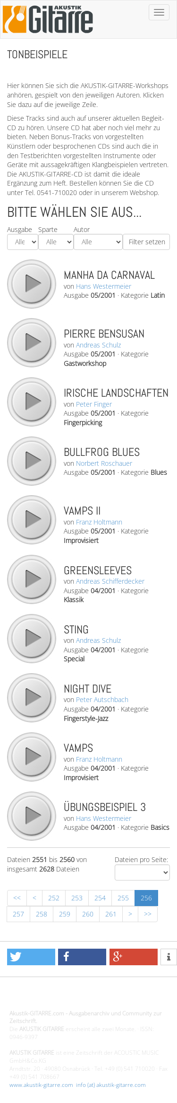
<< (17, 897)
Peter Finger (94, 404)
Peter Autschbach (102, 699)
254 (100, 897)
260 (87, 913)
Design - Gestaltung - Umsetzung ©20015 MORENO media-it (87, 997)
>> (148, 913)
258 (41, 913)
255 (123, 897)
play (31, 283)
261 (111, 913)
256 (146, 897)
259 (64, 913)
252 (53, 897)
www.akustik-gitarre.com (41, 1085)
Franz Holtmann (99, 521)
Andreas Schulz (98, 344)
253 (77, 897)
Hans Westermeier (103, 286)
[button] (31, 957)
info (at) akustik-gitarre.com (111, 1085)
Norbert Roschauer (104, 463)
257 (18, 913)
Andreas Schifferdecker (110, 581)
